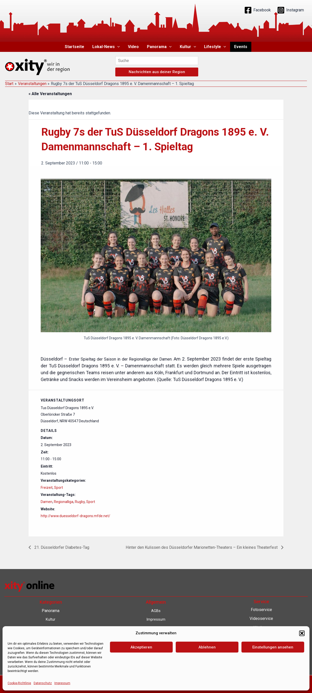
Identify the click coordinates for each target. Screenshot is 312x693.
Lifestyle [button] (215, 47)
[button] (117, 47)
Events (240, 46)
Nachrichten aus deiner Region (157, 72)
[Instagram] (290, 10)
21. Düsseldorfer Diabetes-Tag (61, 547)
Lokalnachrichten (261, 645)
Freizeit (47, 488)
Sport (58, 488)
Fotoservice (261, 609)
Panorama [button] (159, 47)
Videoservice (261, 618)
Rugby (80, 502)
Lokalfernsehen (261, 654)
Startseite (74, 46)
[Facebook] (257, 10)
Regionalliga (63, 502)
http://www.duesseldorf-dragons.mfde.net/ (75, 516)
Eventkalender (261, 663)
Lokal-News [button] (106, 47)
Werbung (261, 627)
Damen (46, 502)
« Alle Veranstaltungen (50, 93)
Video (133, 46)
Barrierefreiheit (156, 653)
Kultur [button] (188, 47)
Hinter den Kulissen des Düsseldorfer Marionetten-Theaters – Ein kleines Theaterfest (202, 547)
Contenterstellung (261, 636)
